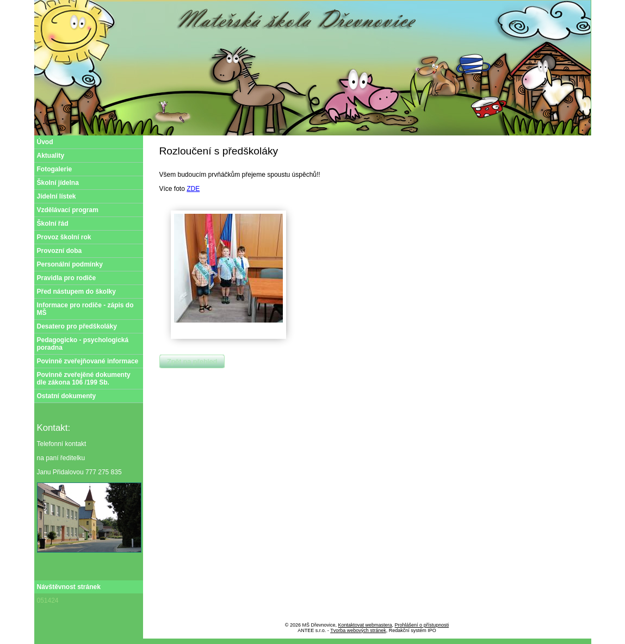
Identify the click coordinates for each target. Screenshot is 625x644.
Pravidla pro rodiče (66, 278)
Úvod (45, 142)
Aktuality (51, 155)
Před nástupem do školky (76, 291)
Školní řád (53, 223)
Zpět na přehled (192, 361)
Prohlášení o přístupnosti (422, 625)
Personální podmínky (70, 264)
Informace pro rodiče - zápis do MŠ (85, 309)
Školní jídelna (58, 183)
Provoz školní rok (64, 237)
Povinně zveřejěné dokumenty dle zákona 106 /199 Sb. (84, 378)
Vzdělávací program (67, 210)
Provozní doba (59, 251)
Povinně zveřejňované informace (88, 361)
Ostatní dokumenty (66, 396)
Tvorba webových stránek (358, 630)
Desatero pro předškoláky (77, 326)
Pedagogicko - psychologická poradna (83, 343)
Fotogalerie (54, 169)
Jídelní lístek (56, 196)
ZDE (193, 189)
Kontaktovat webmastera (365, 625)
